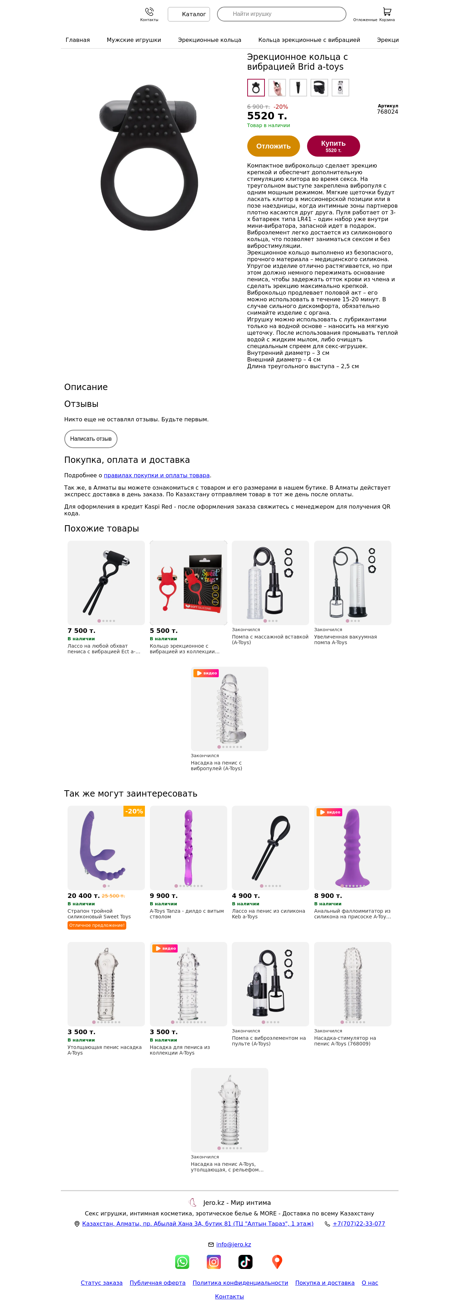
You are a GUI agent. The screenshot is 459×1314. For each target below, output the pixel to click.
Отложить (273, 146)
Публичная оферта (158, 1283)
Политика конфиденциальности (240, 1283)
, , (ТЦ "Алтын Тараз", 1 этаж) (198, 1223)
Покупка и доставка (325, 1283)
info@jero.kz (233, 1244)
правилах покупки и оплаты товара (157, 475)
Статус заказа (102, 1283)
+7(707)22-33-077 (359, 1223)
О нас (370, 1283)
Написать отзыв (91, 439)
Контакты (229, 1296)
